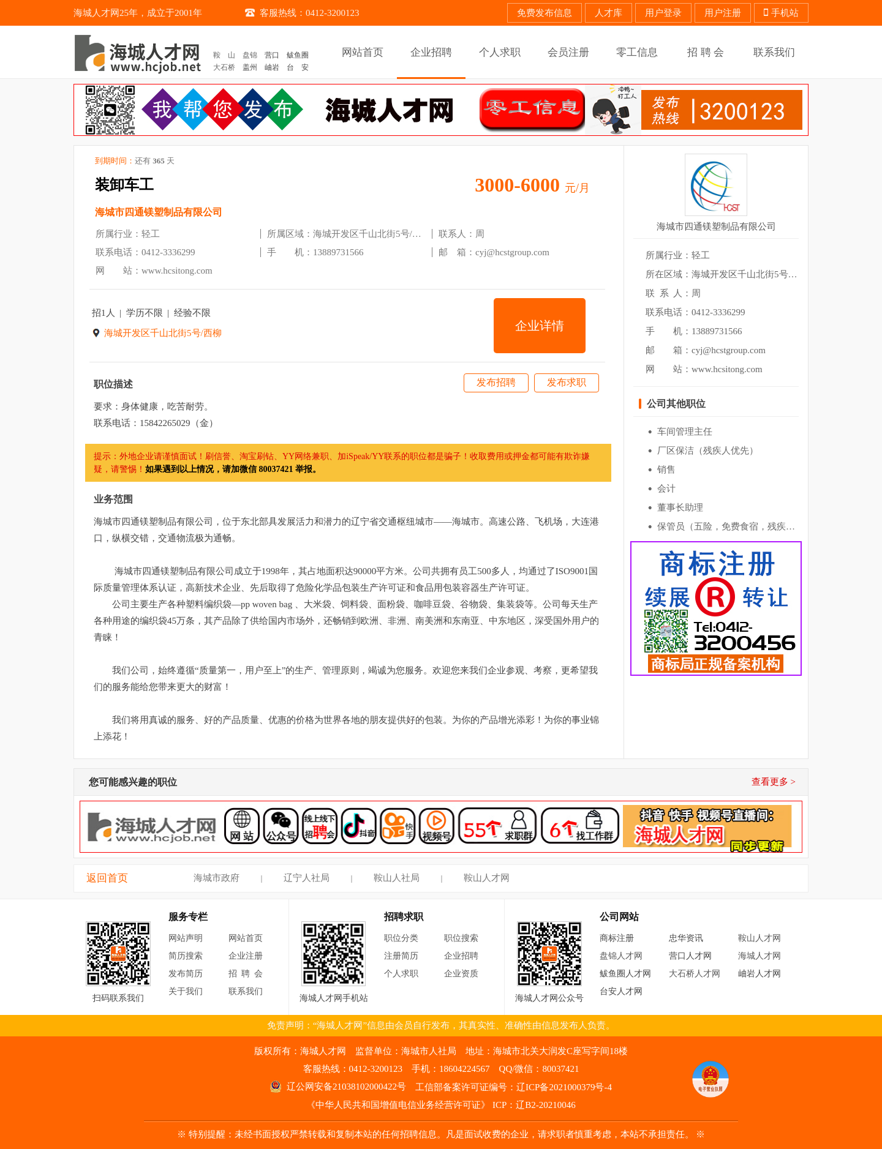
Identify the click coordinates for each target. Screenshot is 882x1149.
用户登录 (663, 13)
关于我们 (185, 991)
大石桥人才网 (694, 973)
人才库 (608, 13)
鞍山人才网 (487, 878)
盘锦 (250, 55)
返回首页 (107, 878)
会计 (666, 488)
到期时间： (135, 161)
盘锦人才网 (621, 955)
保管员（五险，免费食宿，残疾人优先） (740, 526)
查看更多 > (774, 782)
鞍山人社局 (397, 878)
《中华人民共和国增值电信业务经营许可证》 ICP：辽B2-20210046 (441, 1105)
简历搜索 (185, 955)
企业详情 (539, 325)
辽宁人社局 (307, 878)
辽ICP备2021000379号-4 (564, 1087)
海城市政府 (216, 878)
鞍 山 (224, 55)
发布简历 (185, 973)
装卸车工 (124, 185)
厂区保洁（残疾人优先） (707, 450)
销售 (666, 469)
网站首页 (245, 938)
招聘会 (247, 973)
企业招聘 (461, 955)
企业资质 (461, 973)
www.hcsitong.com (177, 270)
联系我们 (245, 991)
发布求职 (566, 382)
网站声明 (185, 938)
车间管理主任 (684, 431)
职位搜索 (461, 938)
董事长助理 (680, 507)
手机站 (781, 13)
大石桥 (224, 67)
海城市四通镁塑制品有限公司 (158, 212)
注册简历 (401, 955)
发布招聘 (496, 382)
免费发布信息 (544, 13)
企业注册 (245, 955)
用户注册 (722, 13)
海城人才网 (759, 955)
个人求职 (401, 973)
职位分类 (401, 938)
